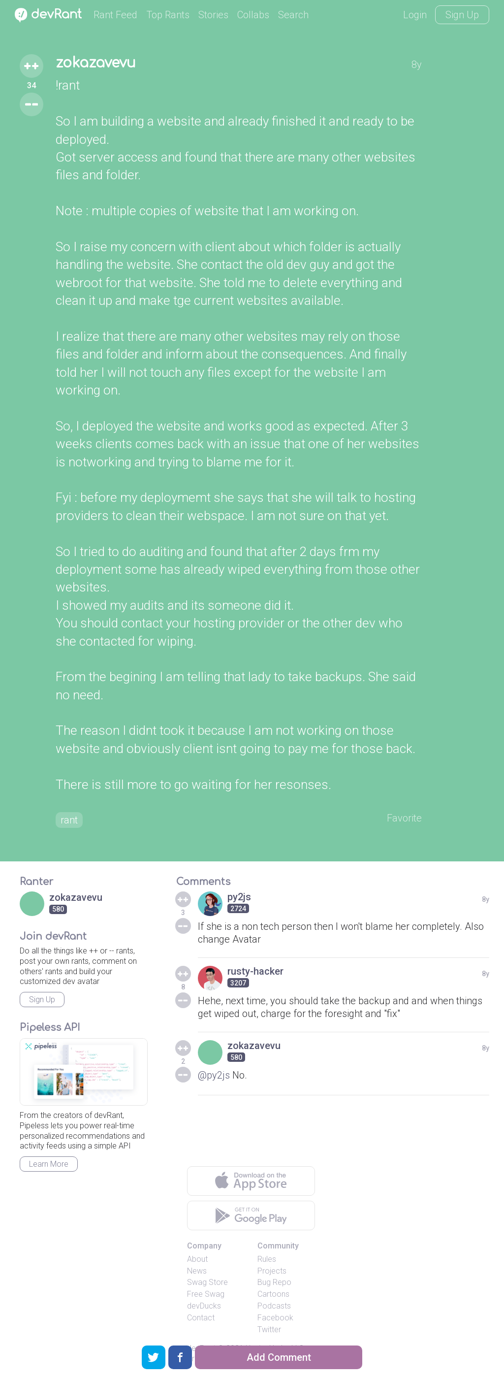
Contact (201, 1317)
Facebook (275, 1317)
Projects (271, 1271)
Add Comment (279, 1357)
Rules (266, 1259)
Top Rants (167, 15)
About (197, 1259)
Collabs (253, 15)
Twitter (269, 1329)
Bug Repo (274, 1282)
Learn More (48, 1164)
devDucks (204, 1306)
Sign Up (462, 15)
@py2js (214, 1075)
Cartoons (273, 1294)
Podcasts (274, 1306)
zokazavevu (96, 63)
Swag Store (207, 1282)
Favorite (404, 818)
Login (415, 15)
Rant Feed (115, 15)
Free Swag (205, 1294)
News (197, 1271)
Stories (213, 15)
